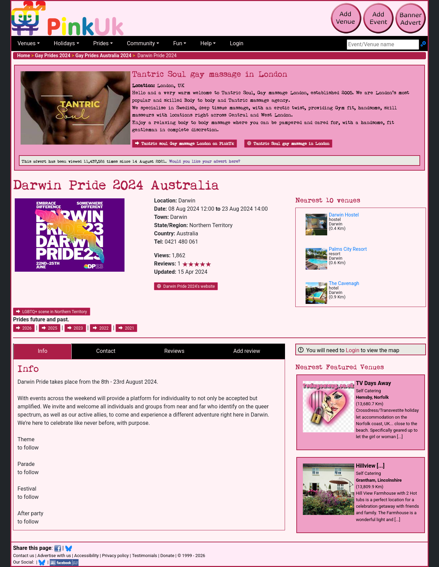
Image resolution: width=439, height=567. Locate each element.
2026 (24, 328)
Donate (167, 555)
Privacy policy (115, 555)
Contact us (23, 555)
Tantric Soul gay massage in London (288, 144)
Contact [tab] (106, 351)
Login (236, 43)
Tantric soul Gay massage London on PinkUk (184, 144)
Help (206, 43)
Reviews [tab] (174, 351)
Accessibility (86, 555)
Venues (26, 43)
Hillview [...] (370, 466)
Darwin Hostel (344, 215)
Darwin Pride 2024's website (186, 286)
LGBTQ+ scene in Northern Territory (51, 311)
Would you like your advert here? (204, 161)
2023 (75, 328)
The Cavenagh (344, 283)
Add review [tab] (246, 351)
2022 (100, 328)
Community (141, 43)
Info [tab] (42, 351)
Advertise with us (54, 555)
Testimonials (144, 555)
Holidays (64, 43)
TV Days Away (373, 383)
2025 (49, 328)
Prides (101, 43)
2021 (126, 328)
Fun (177, 43)
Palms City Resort (348, 249)
